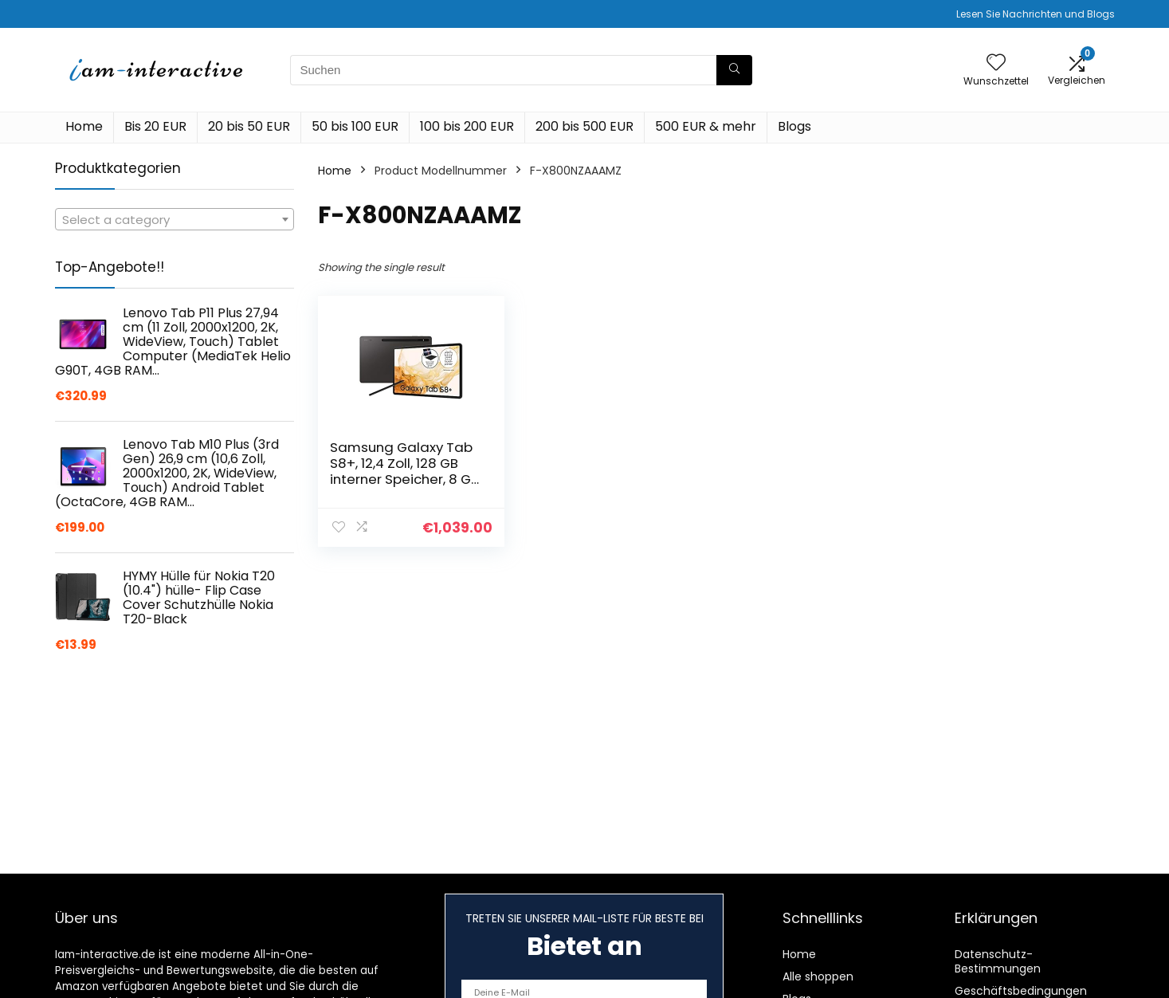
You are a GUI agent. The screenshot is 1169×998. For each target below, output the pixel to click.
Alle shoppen (818, 976)
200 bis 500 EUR (584, 126)
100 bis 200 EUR (467, 126)
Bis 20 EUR (155, 126)
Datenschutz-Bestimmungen (998, 961)
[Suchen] (734, 70)
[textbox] (174, 220)
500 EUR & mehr (705, 126)
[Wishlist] (996, 63)
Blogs (794, 126)
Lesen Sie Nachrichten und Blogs (1035, 14)
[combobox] (174, 219)
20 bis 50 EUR (249, 126)
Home (84, 126)
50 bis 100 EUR (355, 126)
